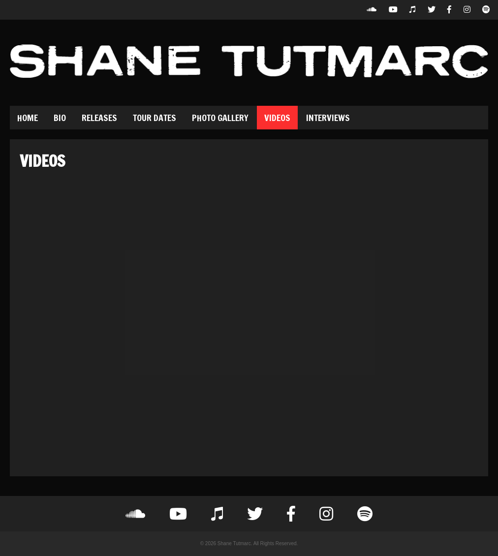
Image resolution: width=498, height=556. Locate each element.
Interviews (328, 117)
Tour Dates (154, 117)
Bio (60, 117)
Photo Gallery (220, 117)
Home (27, 117)
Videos (277, 117)
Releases (99, 117)
